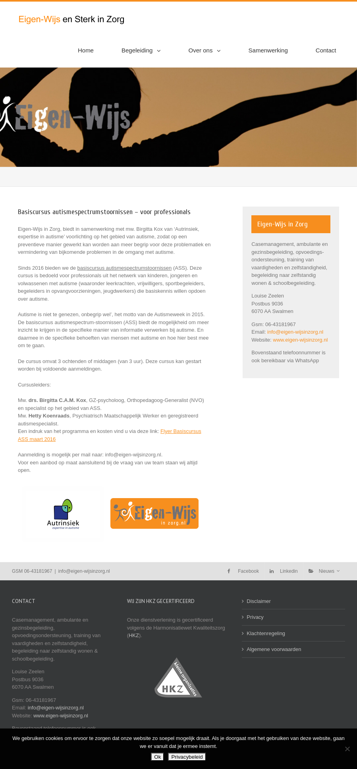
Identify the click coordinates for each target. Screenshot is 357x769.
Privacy (255, 617)
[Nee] (347, 749)
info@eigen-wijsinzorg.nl (295, 332)
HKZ (134, 635)
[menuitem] (90, 50)
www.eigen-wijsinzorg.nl (300, 340)
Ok (157, 757)
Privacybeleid (187, 757)
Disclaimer (259, 601)
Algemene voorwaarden (274, 649)
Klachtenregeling (266, 633)
